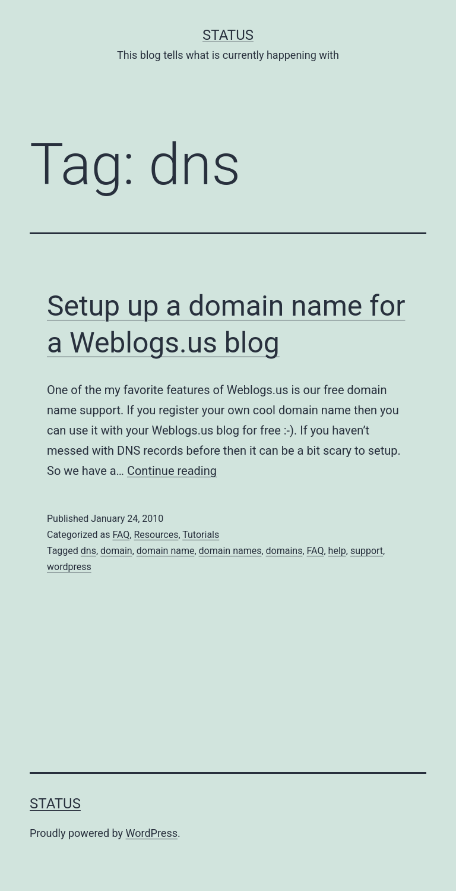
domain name (166, 550)
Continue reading (172, 471)
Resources (156, 534)
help (337, 550)
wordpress (69, 566)
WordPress (152, 833)
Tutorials (200, 534)
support (366, 550)
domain (116, 550)
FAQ (120, 534)
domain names (230, 550)
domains (284, 550)
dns (88, 550)
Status (228, 35)
